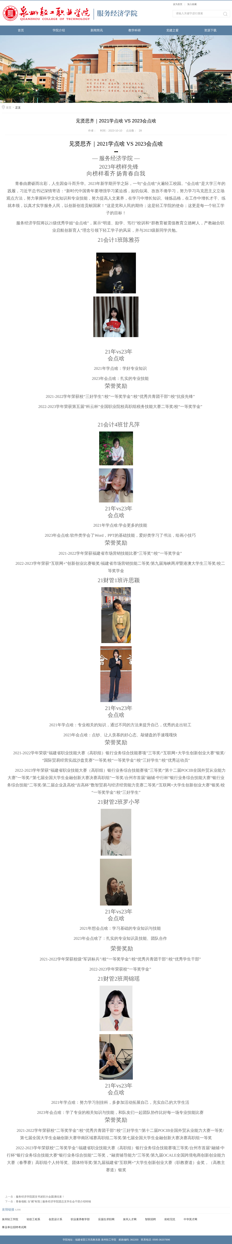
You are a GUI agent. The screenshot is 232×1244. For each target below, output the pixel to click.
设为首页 (177, 4)
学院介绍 (59, 30)
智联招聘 (150, 1219)
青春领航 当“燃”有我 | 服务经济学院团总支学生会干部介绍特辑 (53, 1201)
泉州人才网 (129, 1219)
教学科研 (134, 30)
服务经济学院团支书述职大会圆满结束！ (40, 1196)
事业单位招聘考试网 (14, 1227)
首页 (21, 30)
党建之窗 (172, 30)
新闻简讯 (96, 30)
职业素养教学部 (80, 1219)
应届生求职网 (106, 1219)
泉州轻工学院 (10, 1219)
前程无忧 (169, 1219)
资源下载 (210, 30)
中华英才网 (190, 1219)
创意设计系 (55, 1219)
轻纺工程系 (33, 1219)
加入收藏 (192, 4)
